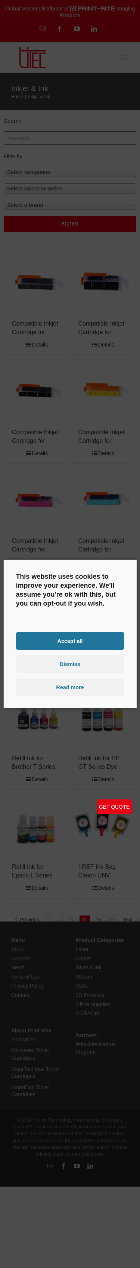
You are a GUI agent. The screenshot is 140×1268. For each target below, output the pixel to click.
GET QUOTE (114, 807)
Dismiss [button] (70, 664)
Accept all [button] (70, 641)
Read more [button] (70, 687)
